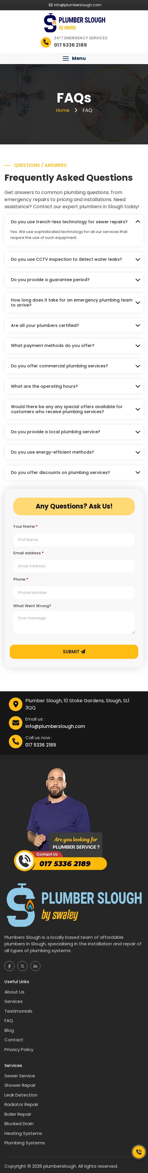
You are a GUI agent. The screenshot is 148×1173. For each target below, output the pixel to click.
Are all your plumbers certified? (45, 325)
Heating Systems (23, 1133)
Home (63, 110)
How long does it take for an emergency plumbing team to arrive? (71, 302)
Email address (28, 553)
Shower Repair (20, 1085)
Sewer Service (19, 1076)
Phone (20, 579)
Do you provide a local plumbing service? (55, 432)
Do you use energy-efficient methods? (52, 452)
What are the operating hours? (44, 386)
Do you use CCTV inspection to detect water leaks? (66, 259)
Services (13, 1001)
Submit (74, 652)
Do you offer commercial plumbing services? (59, 366)
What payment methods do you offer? (52, 345)
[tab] (74, 222)
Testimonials (18, 1011)
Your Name (25, 526)
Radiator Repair (21, 1104)
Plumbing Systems (24, 1143)
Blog (9, 1030)
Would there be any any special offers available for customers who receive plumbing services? (67, 409)
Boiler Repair (17, 1114)
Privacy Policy (18, 1049)
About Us (14, 992)
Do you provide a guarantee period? (50, 280)
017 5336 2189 (40, 745)
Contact (13, 1040)
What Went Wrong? (32, 606)
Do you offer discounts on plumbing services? (60, 472)
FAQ (8, 1020)
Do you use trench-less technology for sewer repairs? (69, 222)
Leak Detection (20, 1095)
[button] (74, 58)
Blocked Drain (19, 1123)
